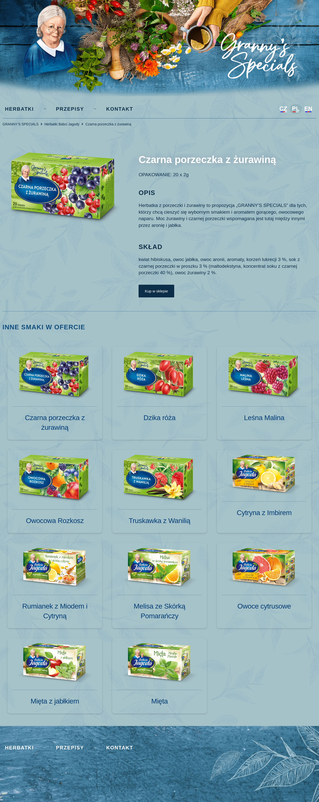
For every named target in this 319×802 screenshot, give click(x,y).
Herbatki (19, 109)
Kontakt (119, 109)
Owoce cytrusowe (264, 606)
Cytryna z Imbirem (264, 513)
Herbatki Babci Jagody (62, 124)
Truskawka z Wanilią (159, 521)
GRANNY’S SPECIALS (20, 124)
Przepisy (70, 109)
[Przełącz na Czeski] (283, 109)
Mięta (159, 701)
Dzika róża (159, 418)
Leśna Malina (264, 418)
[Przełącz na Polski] (296, 109)
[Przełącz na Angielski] (308, 109)
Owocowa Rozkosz (55, 521)
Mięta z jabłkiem (55, 701)
